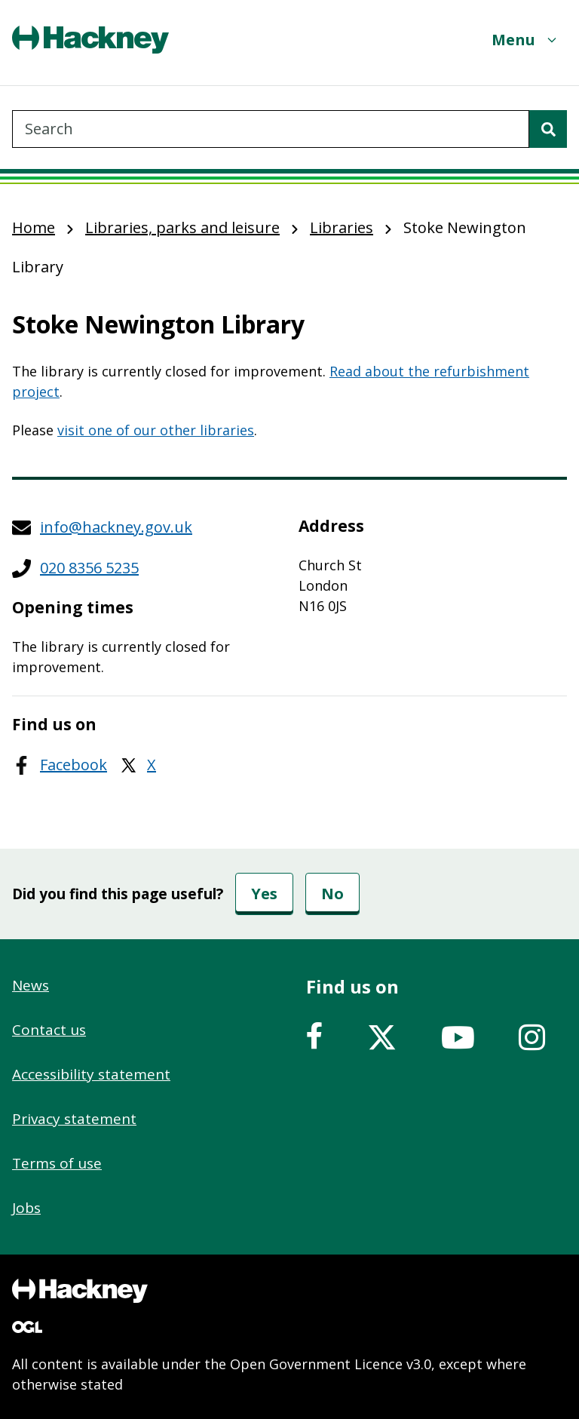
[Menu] (525, 39)
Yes (264, 893)
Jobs (26, 1208)
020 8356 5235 (89, 567)
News (30, 985)
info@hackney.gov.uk (116, 527)
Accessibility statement (91, 1074)
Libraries (341, 227)
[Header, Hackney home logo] (90, 40)
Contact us (49, 1030)
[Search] (548, 129)
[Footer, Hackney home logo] (80, 1291)
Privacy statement (74, 1119)
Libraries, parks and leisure (182, 227)
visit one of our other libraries (155, 430)
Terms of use (57, 1163)
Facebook (73, 764)
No (332, 893)
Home (33, 227)
